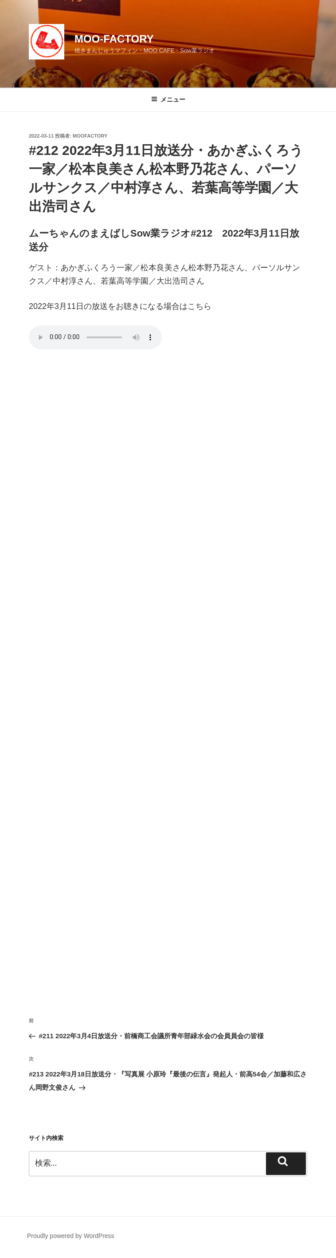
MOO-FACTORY (114, 39)
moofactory (90, 135)
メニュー (168, 99)
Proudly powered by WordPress (70, 1235)
